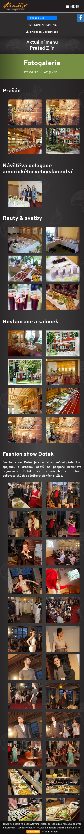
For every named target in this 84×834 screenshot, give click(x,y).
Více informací (50, 831)
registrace (51, 32)
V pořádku (33, 831)
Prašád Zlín (37, 18)
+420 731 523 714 (45, 25)
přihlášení (36, 32)
